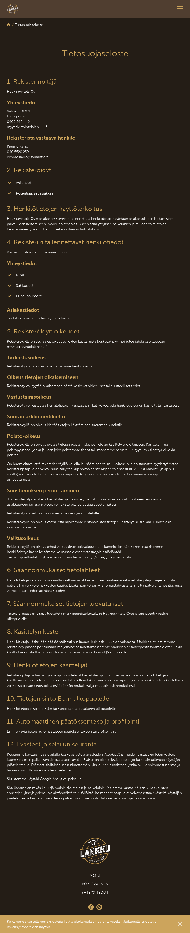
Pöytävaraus (95, 884)
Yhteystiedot (95, 892)
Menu (95, 876)
